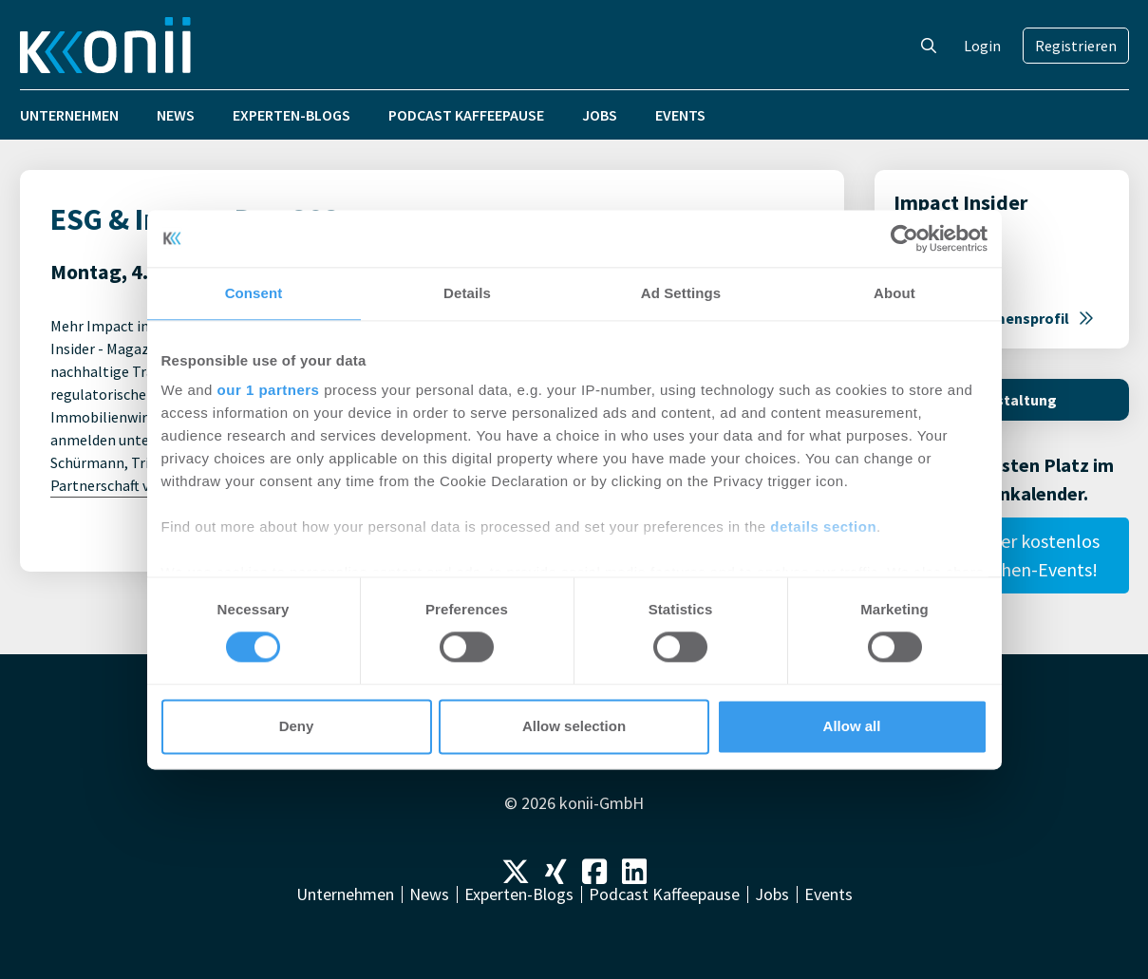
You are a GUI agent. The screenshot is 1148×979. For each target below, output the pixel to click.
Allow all (852, 726)
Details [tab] (467, 293)
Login (982, 45)
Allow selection (574, 726)
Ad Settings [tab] (681, 293)
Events (680, 114)
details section (823, 526)
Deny (296, 726)
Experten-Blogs (291, 114)
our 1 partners (268, 390)
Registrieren (1076, 45)
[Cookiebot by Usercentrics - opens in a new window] (904, 238)
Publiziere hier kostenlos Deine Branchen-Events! (1001, 555)
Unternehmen (69, 114)
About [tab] (894, 293)
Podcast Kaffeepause (466, 114)
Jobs (599, 114)
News (176, 114)
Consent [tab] (254, 293)
